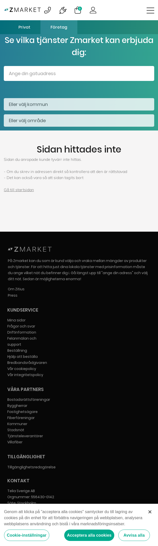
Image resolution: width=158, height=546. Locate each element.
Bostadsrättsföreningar (28, 399)
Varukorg (80, 9)
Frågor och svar (21, 326)
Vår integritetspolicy (25, 374)
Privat (24, 27)
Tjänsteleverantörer (25, 436)
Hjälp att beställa (22, 356)
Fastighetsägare (22, 411)
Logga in (93, 10)
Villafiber (14, 442)
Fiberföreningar (21, 417)
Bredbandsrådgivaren (27, 362)
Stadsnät (15, 429)
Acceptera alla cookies (89, 535)
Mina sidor (16, 320)
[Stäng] (149, 512)
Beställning (17, 350)
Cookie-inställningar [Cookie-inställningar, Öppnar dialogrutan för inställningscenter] (27, 535)
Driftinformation (21, 332)
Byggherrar (17, 405)
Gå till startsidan (19, 189)
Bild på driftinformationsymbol (63, 10)
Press (12, 295)
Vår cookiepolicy (21, 368)
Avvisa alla (134, 535)
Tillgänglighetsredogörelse (31, 467)
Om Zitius (16, 289)
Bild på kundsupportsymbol (47, 10)
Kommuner (17, 423)
